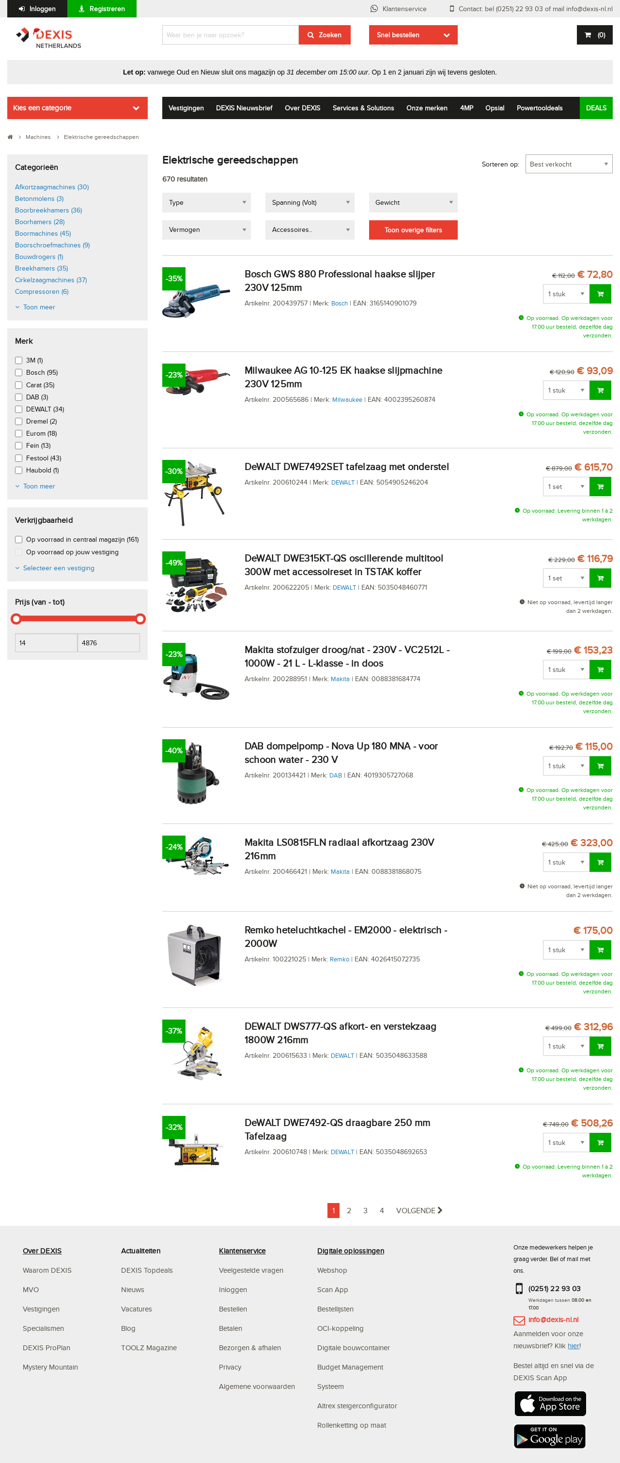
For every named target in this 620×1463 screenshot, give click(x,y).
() (600, 35)
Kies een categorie (42, 108)
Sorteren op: (500, 164)
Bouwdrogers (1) (39, 256)
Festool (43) (43, 458)
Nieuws (132, 1289)
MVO (31, 1289)
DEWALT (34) (45, 409)
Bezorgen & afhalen (250, 1347)
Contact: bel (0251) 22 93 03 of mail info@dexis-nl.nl (536, 9)
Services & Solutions (363, 108)
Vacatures (136, 1309)
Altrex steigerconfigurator (357, 1406)
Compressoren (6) (41, 291)
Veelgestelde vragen (252, 1270)
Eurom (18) (41, 433)
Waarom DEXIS (47, 1270)
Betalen (230, 1328)
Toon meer (39, 307)
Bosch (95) (42, 372)
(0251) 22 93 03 (554, 1288)
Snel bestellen (398, 35)
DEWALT (343, 482)
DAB (335, 775)
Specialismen (43, 1328)
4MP (466, 108)
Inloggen (43, 9)
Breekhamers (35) (41, 268)
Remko (339, 959)
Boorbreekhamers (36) (48, 210)
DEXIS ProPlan (46, 1347)
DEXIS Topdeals (147, 1270)
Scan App (332, 1289)
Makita (340, 678)
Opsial (494, 108)
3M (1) (34, 360)
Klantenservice (405, 9)
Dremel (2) (41, 421)
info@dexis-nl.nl (553, 1319)
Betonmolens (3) (39, 198)
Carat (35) (40, 385)
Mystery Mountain (50, 1367)
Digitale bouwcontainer (353, 1347)
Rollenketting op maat (351, 1425)
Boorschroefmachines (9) (52, 245)
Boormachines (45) (43, 233)
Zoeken (330, 35)
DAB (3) (37, 397)
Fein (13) (38, 445)
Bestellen (233, 1309)
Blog (128, 1328)
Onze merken (427, 108)
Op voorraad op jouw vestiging (72, 552)
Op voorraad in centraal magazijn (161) (82, 539)
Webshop (332, 1270)
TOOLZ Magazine (149, 1347)
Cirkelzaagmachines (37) (51, 280)
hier (573, 1346)
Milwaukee (347, 399)
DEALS (596, 108)
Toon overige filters (413, 230)
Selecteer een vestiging (58, 568)
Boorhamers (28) (39, 222)
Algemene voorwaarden (257, 1386)
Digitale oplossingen (350, 1251)
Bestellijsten (335, 1309)
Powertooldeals (540, 108)
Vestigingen (186, 108)
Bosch (339, 303)
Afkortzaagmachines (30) (52, 187)
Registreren (107, 9)
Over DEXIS (302, 108)
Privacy (230, 1367)
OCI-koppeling (340, 1328)
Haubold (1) (42, 470)
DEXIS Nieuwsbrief (244, 108)
